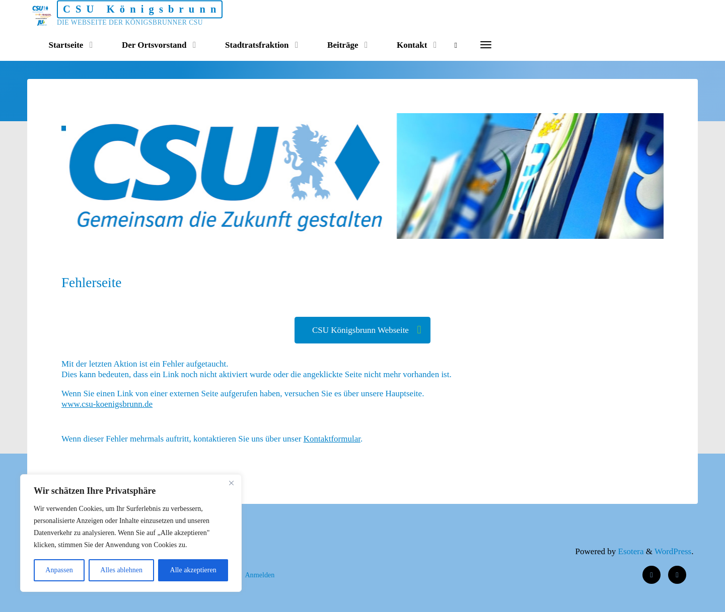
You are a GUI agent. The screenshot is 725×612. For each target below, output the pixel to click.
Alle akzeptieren (193, 570)
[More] (485, 45)
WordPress (673, 551)
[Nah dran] (231, 483)
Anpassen (58, 570)
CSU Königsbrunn (142, 9)
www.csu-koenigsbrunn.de (107, 404)
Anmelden (259, 575)
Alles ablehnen (121, 570)
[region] (131, 533)
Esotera (629, 551)
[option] (394, 176)
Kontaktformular (332, 439)
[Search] (456, 45)
